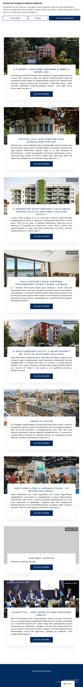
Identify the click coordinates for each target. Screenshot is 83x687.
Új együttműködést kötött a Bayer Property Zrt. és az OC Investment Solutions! (41, 352)
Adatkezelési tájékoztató (41, 671)
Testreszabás (15, 18)
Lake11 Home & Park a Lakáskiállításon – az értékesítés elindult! (41, 489)
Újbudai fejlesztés (41, 421)
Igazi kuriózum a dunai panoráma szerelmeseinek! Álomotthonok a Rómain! (41, 283)
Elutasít (38, 18)
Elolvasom (41, 94)
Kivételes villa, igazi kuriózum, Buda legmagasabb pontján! (41, 140)
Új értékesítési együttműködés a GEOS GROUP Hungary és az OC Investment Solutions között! (41, 212)
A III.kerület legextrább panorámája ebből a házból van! (41, 70)
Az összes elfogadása (64, 18)
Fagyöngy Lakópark (41, 558)
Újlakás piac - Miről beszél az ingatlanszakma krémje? (41, 613)
